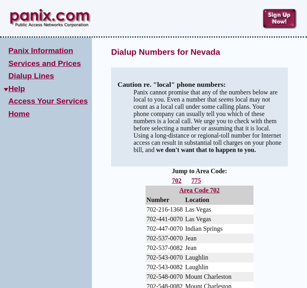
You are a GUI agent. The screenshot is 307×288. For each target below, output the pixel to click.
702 (176, 180)
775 (196, 180)
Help (16, 88)
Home (19, 114)
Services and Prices (44, 63)
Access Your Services (48, 101)
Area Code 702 (199, 190)
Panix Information (40, 50)
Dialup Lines (31, 76)
